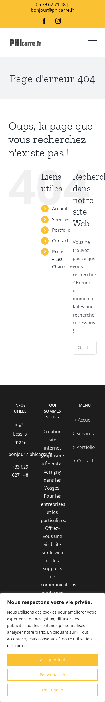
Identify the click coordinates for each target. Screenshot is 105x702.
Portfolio (61, 230)
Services (60, 219)
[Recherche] (80, 348)
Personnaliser (53, 674)
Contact (60, 241)
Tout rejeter (52, 689)
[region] (52, 647)
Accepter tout (52, 659)
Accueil (59, 208)
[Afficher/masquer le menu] (92, 42)
